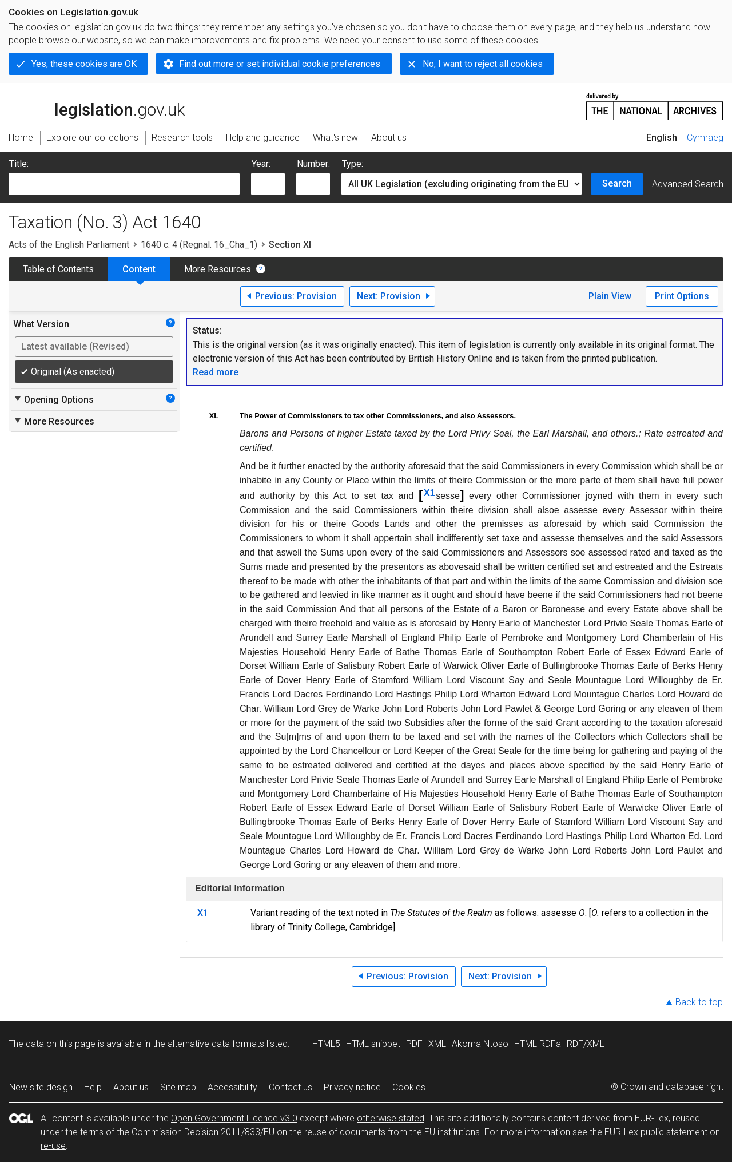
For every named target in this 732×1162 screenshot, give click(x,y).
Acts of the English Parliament (69, 244)
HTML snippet (373, 1043)
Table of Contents (58, 269)
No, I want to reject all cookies (483, 63)
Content (139, 269)
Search (617, 183)
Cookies (408, 1087)
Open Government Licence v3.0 (234, 1118)
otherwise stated (390, 1118)
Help (93, 1087)
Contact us (290, 1087)
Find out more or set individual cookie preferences (279, 63)
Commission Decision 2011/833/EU (203, 1132)
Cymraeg (705, 137)
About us (131, 1087)
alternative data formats (216, 1043)
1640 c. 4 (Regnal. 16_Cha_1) (199, 244)
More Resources (217, 269)
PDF (414, 1043)
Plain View (609, 296)
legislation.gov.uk (97, 106)
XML (437, 1043)
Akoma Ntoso (480, 1043)
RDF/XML (585, 1043)
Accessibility (232, 1087)
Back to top (699, 1002)
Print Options (682, 296)
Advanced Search (687, 184)
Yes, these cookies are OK (84, 63)
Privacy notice (352, 1087)
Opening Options (53, 399)
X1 (429, 493)
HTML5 (326, 1043)
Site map (178, 1087)
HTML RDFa (537, 1043)
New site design (41, 1087)
